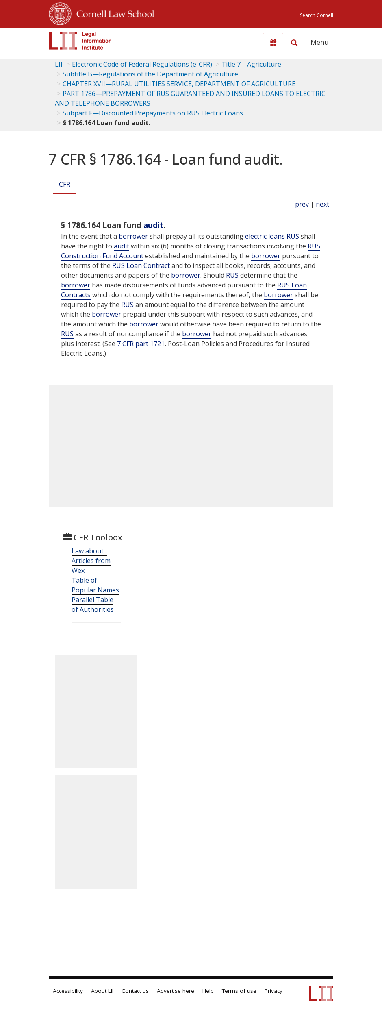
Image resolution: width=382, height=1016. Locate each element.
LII (59, 64)
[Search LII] (294, 42)
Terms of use (239, 990)
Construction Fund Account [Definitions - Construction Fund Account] (102, 255)
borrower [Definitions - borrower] (133, 236)
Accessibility (68, 990)
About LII (102, 990)
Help (208, 990)
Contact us (135, 990)
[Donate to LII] (273, 42)
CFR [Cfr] (64, 184)
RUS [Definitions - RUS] (292, 236)
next (322, 204)
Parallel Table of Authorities (93, 604)
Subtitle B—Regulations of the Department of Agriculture (150, 74)
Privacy (273, 990)
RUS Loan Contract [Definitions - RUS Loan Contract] (141, 265)
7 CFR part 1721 (141, 343)
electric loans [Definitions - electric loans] (265, 236)
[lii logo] (80, 41)
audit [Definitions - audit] (153, 225)
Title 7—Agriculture (251, 64)
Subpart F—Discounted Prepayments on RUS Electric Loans (153, 113)
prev (302, 204)
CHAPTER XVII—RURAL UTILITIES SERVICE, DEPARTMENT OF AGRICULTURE (179, 83)
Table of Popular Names (95, 585)
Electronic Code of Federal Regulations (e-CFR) (142, 64)
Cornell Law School (113, 12)
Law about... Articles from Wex (91, 560)
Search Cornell (316, 15)
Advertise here (175, 990)
